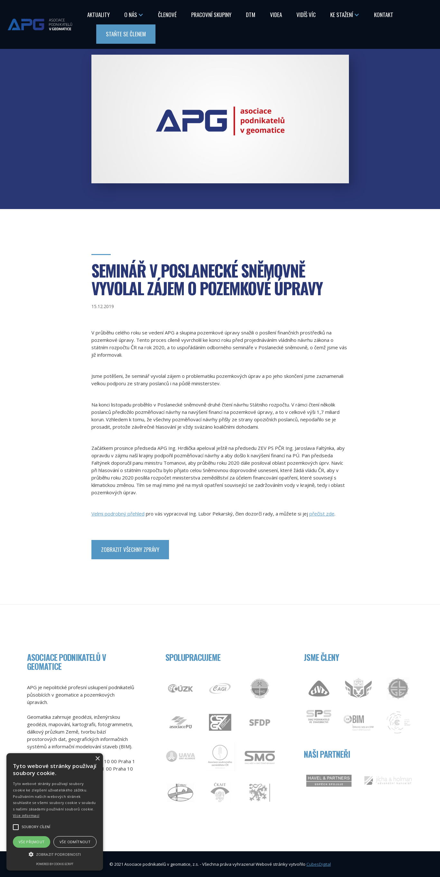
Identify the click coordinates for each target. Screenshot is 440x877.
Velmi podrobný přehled (118, 513)
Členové (167, 15)
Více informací (26, 815)
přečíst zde (321, 513)
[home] (40, 24)
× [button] (97, 758)
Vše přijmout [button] (32, 841)
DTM (250, 15)
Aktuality (98, 15)
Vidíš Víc (306, 15)
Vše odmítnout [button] (75, 841)
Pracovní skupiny (211, 15)
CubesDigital (318, 864)
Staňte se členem (126, 34)
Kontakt (383, 15)
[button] (134, 14)
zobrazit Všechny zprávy (130, 549)
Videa (276, 15)
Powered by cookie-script (54, 864)
